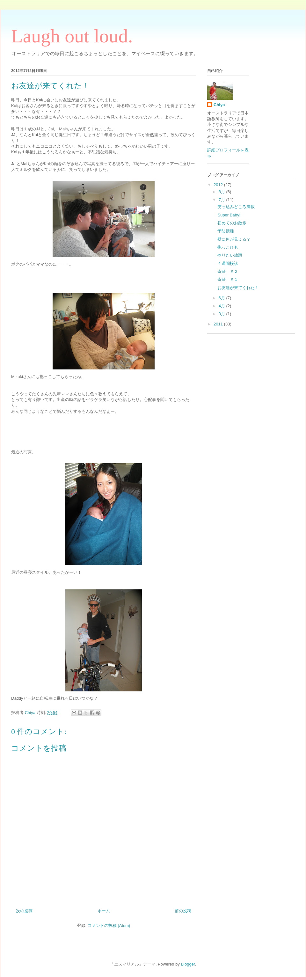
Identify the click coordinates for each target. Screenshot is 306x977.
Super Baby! (228, 215)
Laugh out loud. (72, 36)
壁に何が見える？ (234, 239)
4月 (222, 305)
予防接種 (225, 231)
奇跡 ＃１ (227, 279)
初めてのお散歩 (231, 223)
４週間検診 (227, 263)
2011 (219, 324)
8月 (222, 191)
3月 (222, 313)
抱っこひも (227, 247)
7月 (222, 199)
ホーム (104, 910)
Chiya (219, 104)
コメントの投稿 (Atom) (109, 925)
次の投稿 (24, 910)
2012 (219, 184)
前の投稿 (183, 910)
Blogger (188, 964)
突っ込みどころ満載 (236, 206)
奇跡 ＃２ (227, 271)
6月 (222, 297)
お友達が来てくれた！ (238, 287)
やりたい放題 (229, 255)
